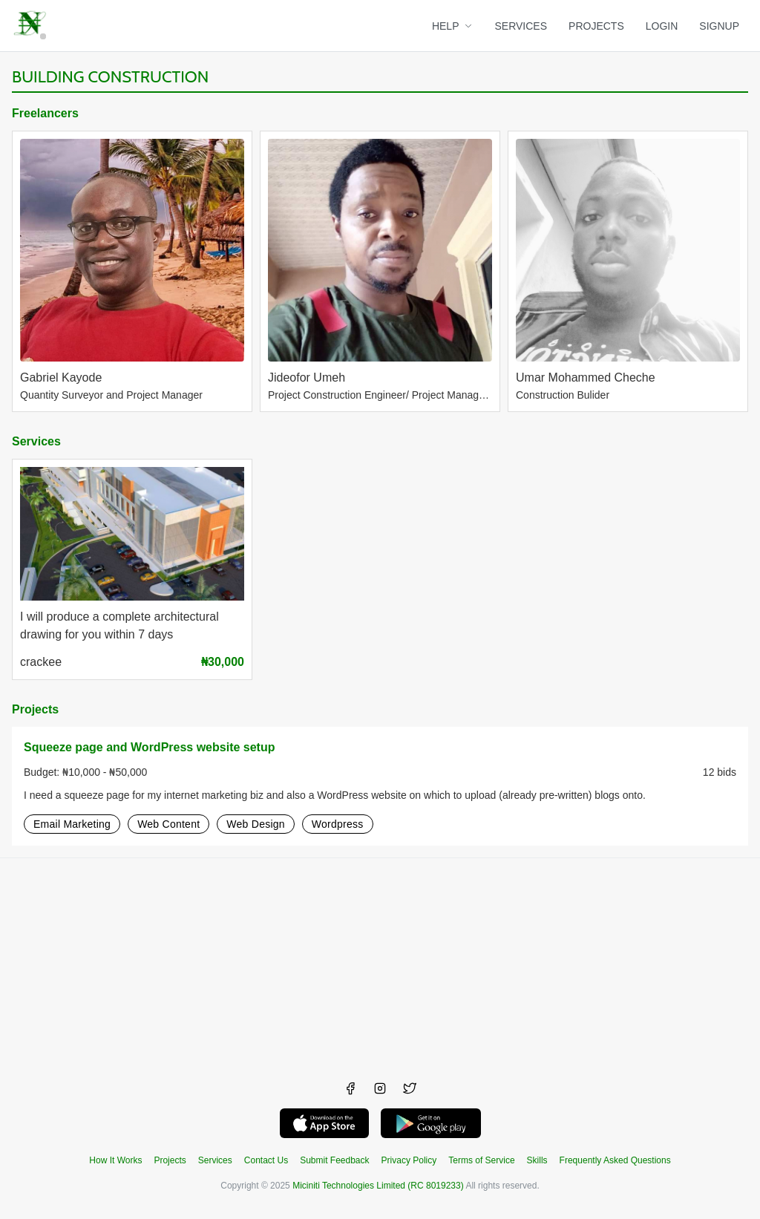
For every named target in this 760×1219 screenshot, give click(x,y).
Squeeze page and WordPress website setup (149, 747)
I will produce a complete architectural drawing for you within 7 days (119, 625)
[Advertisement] (380, 962)
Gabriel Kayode (61, 377)
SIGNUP (719, 26)
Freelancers (45, 113)
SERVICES (521, 26)
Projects (35, 709)
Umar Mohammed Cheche (585, 377)
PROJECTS (596, 26)
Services (36, 441)
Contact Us (266, 1160)
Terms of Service (481, 1160)
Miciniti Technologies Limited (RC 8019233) (378, 1185)
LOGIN (662, 26)
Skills (537, 1160)
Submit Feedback (334, 1160)
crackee (41, 662)
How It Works (115, 1160)
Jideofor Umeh (306, 377)
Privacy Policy (409, 1160)
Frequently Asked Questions (615, 1160)
